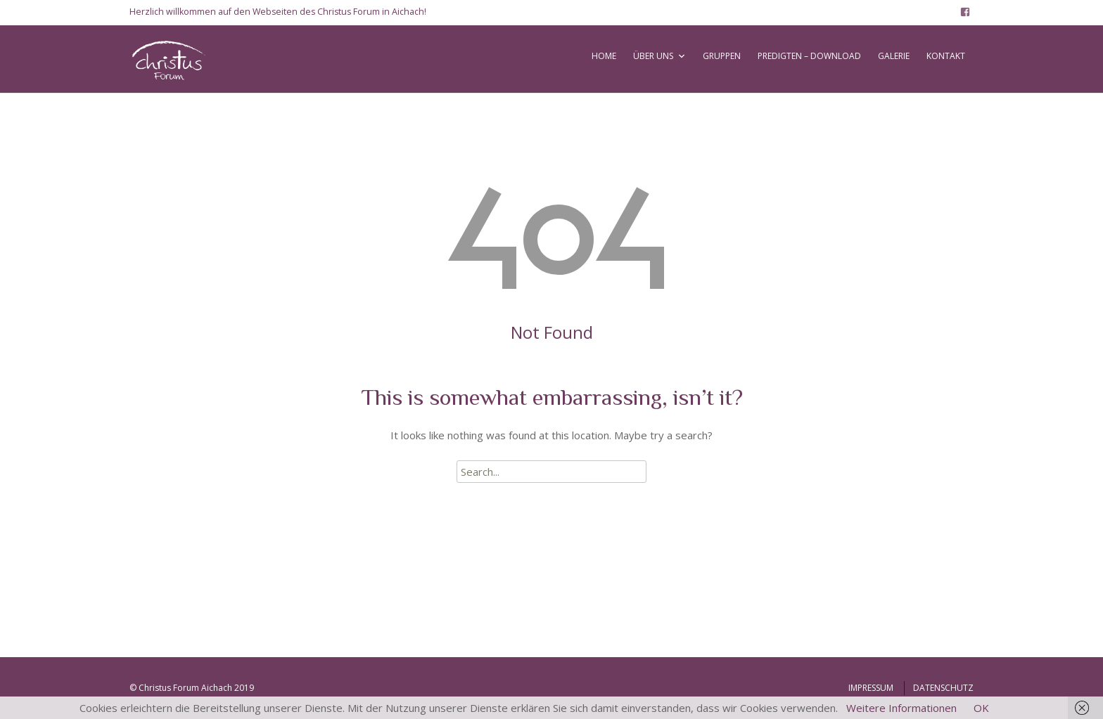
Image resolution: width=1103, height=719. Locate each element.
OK (981, 708)
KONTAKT (945, 56)
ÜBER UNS (653, 56)
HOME (604, 56)
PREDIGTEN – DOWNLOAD (809, 56)
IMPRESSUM (870, 688)
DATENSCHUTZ (943, 688)
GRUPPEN (722, 56)
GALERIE (894, 56)
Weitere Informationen (901, 708)
